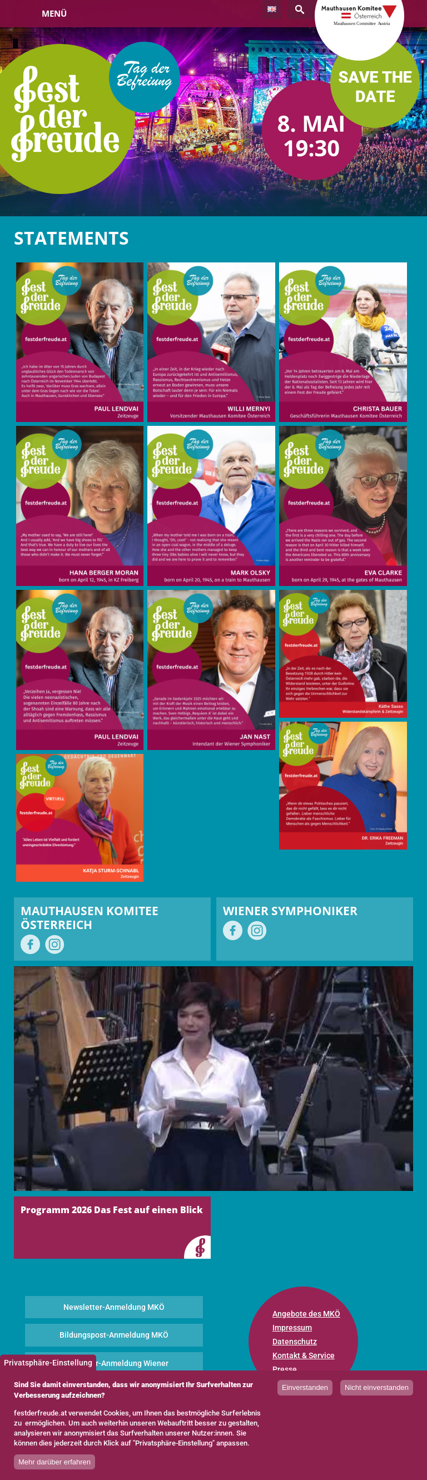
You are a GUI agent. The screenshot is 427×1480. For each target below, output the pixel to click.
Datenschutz (294, 1341)
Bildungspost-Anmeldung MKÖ (113, 1334)
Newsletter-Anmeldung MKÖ (114, 1307)
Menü (54, 13)
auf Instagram (54, 944)
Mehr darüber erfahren (54, 1462)
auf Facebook (30, 944)
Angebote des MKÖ (306, 1313)
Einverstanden (305, 1387)
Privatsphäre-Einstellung (48, 1362)
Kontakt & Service (303, 1355)
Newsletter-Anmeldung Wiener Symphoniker (113, 1369)
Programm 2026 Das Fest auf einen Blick (112, 1210)
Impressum (292, 1327)
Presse (284, 1369)
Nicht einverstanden (377, 1387)
